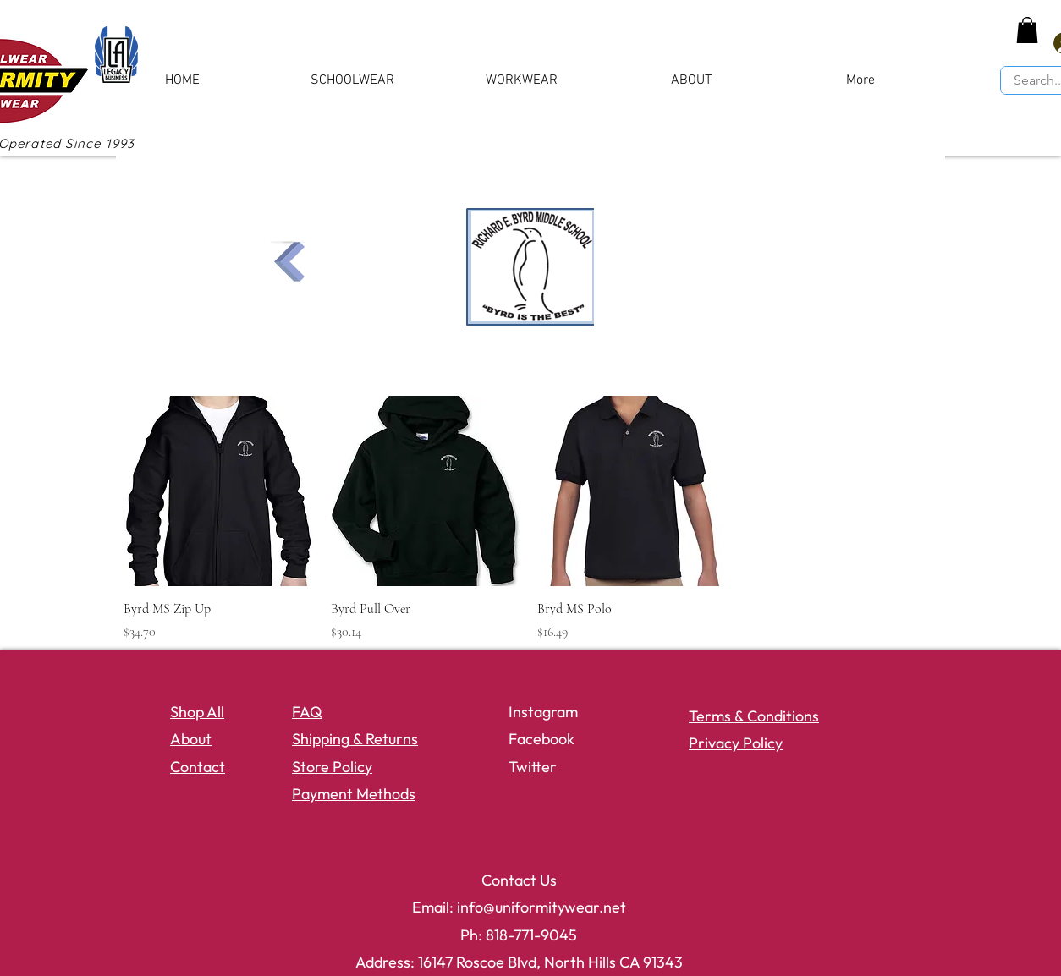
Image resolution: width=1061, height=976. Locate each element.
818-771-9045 (531, 935)
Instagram (543, 711)
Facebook (541, 738)
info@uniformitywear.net (541, 907)
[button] (1027, 30)
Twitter (533, 766)
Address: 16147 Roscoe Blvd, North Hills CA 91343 (519, 962)
